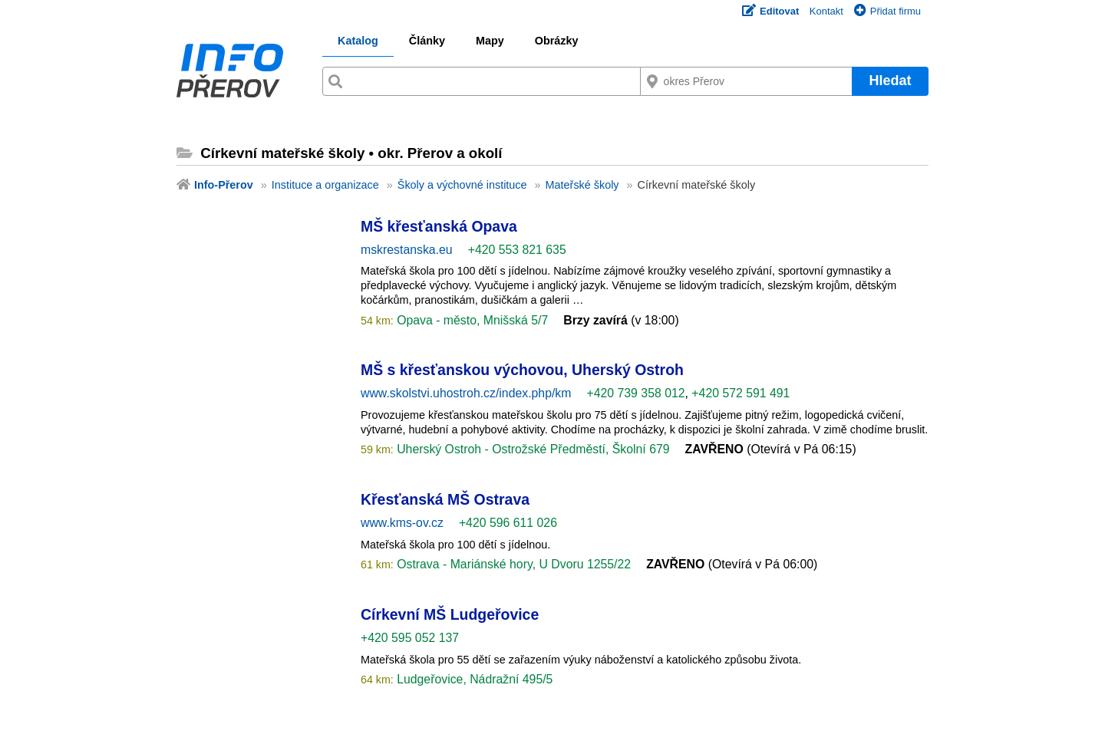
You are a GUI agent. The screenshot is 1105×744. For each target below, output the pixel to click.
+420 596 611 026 (508, 522)
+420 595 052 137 (410, 637)
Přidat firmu (887, 11)
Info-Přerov (223, 185)
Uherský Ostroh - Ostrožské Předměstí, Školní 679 (532, 449)
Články (427, 41)
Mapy (490, 41)
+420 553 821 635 (517, 249)
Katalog (358, 41)
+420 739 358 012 (635, 393)
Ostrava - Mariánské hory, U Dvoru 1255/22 (512, 564)
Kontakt (826, 11)
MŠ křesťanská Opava (439, 226)
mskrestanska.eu (407, 249)
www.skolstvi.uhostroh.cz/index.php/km (466, 393)
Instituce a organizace (325, 185)
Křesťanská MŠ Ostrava (445, 499)
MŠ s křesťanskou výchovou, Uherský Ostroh (522, 369)
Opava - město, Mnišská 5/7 (471, 320)
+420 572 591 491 (740, 393)
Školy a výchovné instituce (462, 185)
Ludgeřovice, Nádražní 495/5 (473, 679)
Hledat (890, 80)
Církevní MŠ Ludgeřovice (450, 614)
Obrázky (557, 41)
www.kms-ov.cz (402, 522)
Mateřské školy (582, 185)
